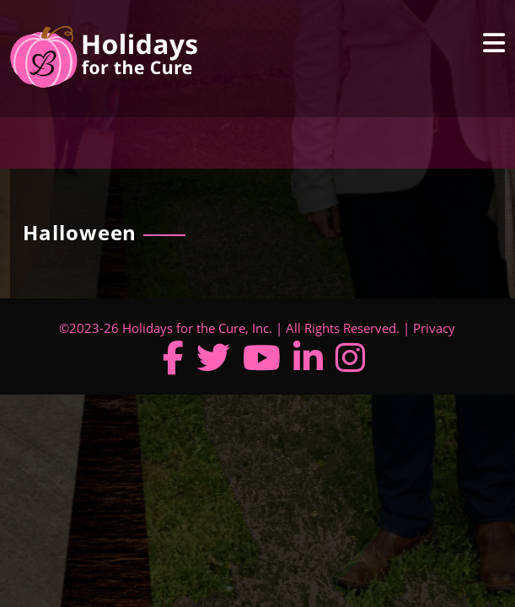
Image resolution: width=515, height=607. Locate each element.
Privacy (434, 328)
